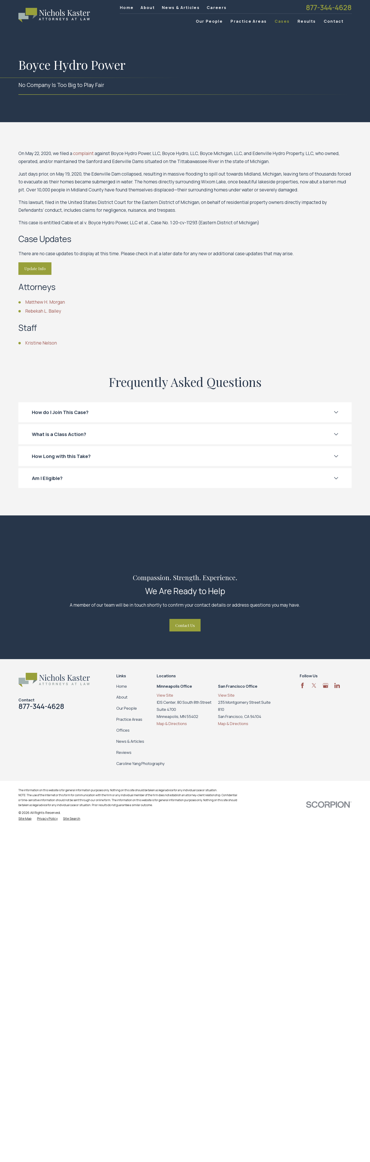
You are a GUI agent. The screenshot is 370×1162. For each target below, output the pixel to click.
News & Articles (181, 7)
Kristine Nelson (41, 343)
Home (127, 7)
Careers (217, 7)
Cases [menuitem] (282, 21)
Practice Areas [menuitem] (249, 21)
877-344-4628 (329, 7)
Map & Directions (172, 723)
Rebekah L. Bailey (43, 311)
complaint (83, 153)
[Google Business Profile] (325, 685)
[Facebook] (302, 685)
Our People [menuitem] (209, 21)
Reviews (123, 752)
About (148, 7)
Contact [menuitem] (334, 21)
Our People (126, 708)
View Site (165, 695)
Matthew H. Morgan (45, 302)
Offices (123, 730)
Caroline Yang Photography (140, 763)
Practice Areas (129, 719)
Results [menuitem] (307, 21)
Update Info (35, 268)
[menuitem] (24, 818)
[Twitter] (314, 685)
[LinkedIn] (337, 685)
